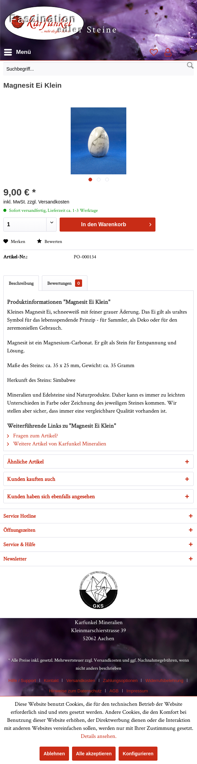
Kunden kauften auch (31, 479)
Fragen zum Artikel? (32, 435)
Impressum (137, 690)
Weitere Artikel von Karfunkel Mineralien (56, 443)
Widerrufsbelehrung (164, 680)
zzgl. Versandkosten (48, 201)
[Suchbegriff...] (98, 69)
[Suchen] (190, 65)
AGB (114, 690)
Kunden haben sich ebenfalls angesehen (51, 496)
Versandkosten (107, 660)
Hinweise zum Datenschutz (75, 690)
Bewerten (49, 241)
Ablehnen (54, 753)
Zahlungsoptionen (120, 680)
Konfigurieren (138, 753)
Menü (17, 51)
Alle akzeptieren (94, 753)
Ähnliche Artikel (25, 461)
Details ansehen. (99, 736)
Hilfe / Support (22, 680)
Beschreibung (21, 283)
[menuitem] (98, 71)
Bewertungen (64, 283)
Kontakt (51, 680)
